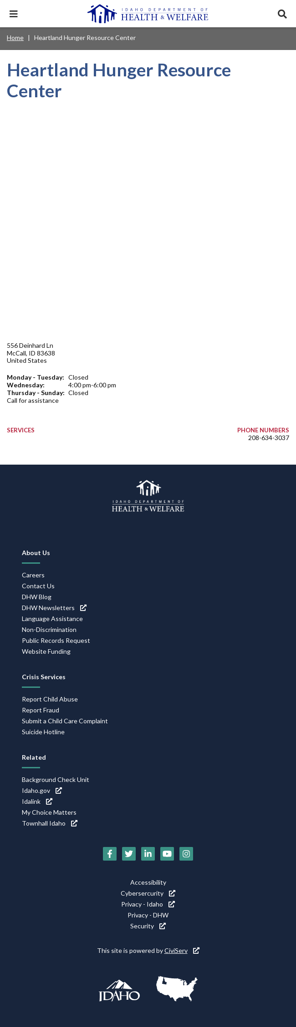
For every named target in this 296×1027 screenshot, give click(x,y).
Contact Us (38, 586)
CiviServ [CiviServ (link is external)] (181, 950)
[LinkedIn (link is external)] (148, 854)
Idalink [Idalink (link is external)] (37, 801)
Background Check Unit (55, 779)
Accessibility (148, 882)
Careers (33, 575)
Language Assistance (52, 618)
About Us (36, 552)
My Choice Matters (49, 812)
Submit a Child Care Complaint (65, 721)
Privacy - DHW (148, 915)
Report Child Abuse (50, 699)
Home (15, 37)
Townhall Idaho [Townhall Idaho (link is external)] (49, 823)
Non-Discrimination (49, 629)
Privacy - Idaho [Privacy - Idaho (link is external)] (148, 904)
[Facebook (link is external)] (110, 854)
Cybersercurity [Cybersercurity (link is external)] (148, 893)
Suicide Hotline (43, 732)
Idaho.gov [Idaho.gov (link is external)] (42, 790)
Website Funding (46, 651)
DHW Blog (36, 597)
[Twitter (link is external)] (129, 854)
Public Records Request (56, 640)
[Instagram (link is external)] (186, 854)
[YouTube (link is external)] (167, 854)
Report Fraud (40, 710)
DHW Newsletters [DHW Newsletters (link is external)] (54, 607)
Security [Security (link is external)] (148, 926)
